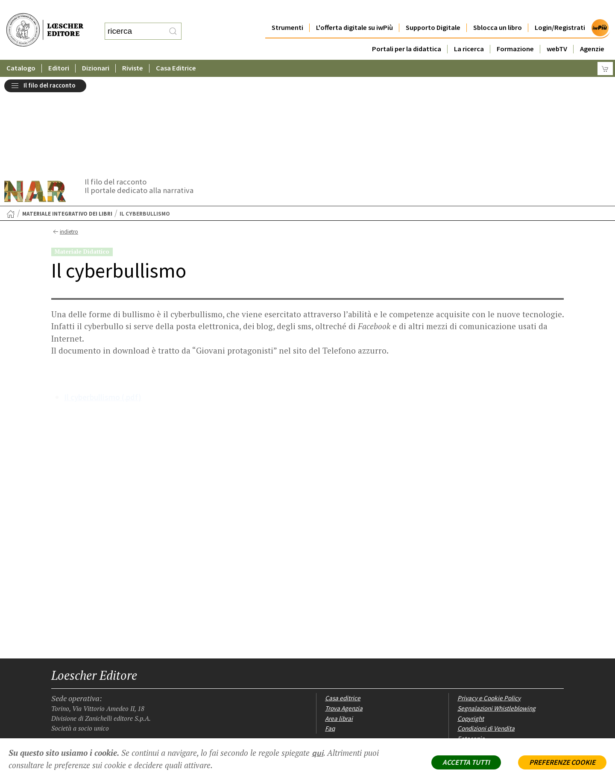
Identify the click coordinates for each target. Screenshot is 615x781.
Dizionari (96, 51)
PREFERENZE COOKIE (562, 762)
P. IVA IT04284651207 (80, 719)
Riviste (133, 51)
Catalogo (20, 51)
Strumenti (287, 10)
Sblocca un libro (497, 10)
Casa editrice (342, 604)
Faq (330, 634)
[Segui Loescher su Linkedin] (88, 684)
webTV (557, 31)
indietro (64, 138)
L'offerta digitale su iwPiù (354, 10)
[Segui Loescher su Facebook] (58, 684)
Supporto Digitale (433, 10)
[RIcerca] (173, 22)
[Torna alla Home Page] (10, 120)
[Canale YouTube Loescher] (103, 684)
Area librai (339, 624)
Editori (59, 51)
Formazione (515, 31)
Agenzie (592, 31)
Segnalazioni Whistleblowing (496, 614)
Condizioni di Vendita (486, 634)
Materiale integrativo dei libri (67, 119)
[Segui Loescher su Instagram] (73, 684)
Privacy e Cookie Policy (489, 604)
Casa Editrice (176, 51)
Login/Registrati (560, 10)
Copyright (470, 624)
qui (317, 753)
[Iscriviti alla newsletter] (118, 684)
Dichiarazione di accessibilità (496, 655)
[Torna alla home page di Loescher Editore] (44, 21)
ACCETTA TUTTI (466, 762)
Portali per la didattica (406, 31)
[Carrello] (605, 51)
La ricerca (469, 31)
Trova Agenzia (344, 614)
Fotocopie (471, 645)
